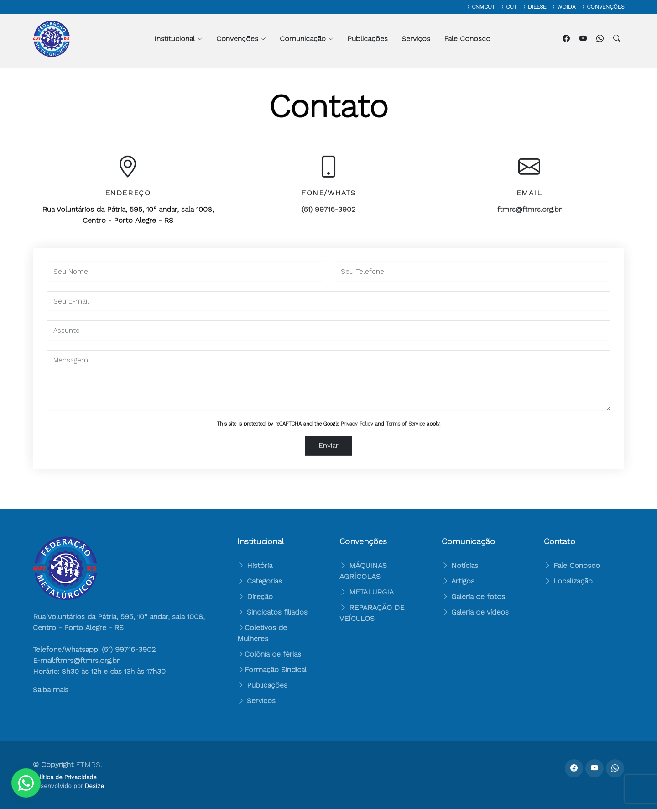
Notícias (460, 565)
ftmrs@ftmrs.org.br (529, 214)
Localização (568, 581)
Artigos (458, 581)
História (254, 565)
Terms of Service (405, 428)
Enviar (328, 450)
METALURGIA (371, 592)
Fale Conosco (467, 38)
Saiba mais (50, 689)
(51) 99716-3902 (328, 214)
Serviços (416, 38)
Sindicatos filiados (272, 612)
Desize (94, 786)
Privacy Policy (357, 428)
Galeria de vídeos (475, 612)
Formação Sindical (276, 669)
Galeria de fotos (473, 596)
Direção (255, 596)
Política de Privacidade (65, 777)
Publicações (367, 38)
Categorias (259, 581)
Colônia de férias (273, 654)
